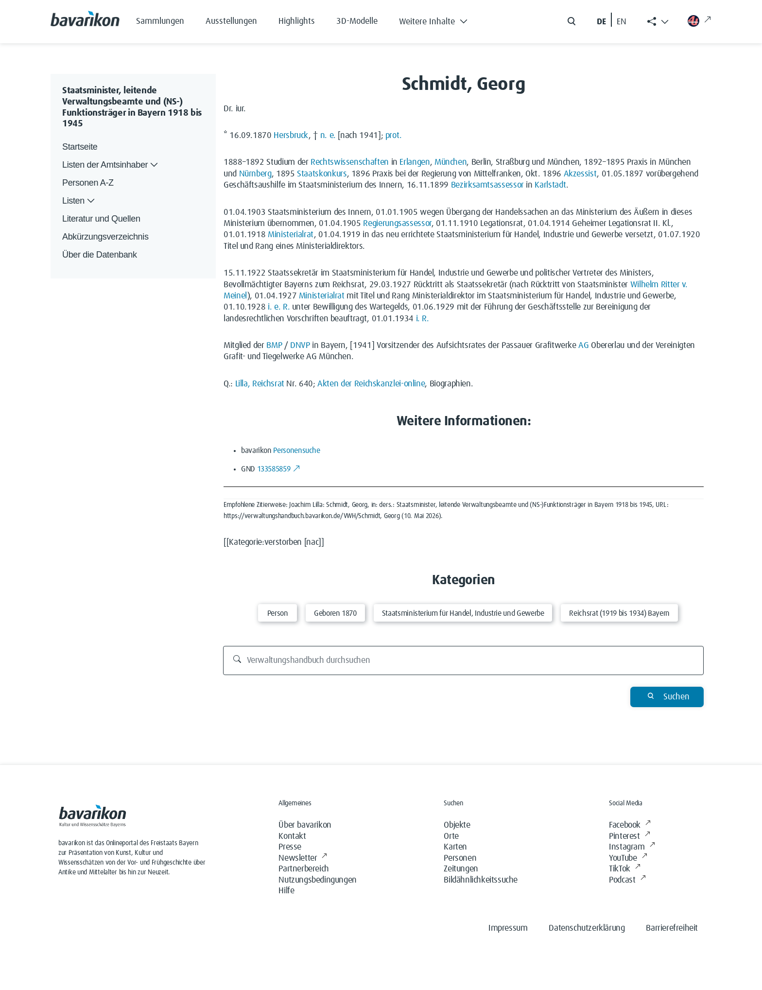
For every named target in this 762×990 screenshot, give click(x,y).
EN (621, 21)
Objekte (457, 825)
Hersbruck (291, 135)
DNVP (300, 345)
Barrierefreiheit (672, 928)
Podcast (627, 880)
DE (601, 21)
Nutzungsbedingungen (317, 880)
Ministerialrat (291, 234)
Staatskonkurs (321, 174)
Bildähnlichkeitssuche (481, 880)
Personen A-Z (88, 183)
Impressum (507, 928)
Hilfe (286, 890)
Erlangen (414, 162)
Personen (460, 858)
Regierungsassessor (397, 223)
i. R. (422, 318)
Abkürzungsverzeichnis (105, 237)
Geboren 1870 (335, 613)
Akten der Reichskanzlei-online (371, 384)
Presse (289, 847)
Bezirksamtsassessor (487, 185)
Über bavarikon (304, 825)
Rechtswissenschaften (350, 162)
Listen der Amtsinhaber (111, 165)
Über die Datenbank (99, 255)
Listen (79, 201)
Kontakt (292, 836)
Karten (455, 847)
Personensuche (296, 450)
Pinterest (629, 836)
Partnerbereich (303, 869)
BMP (274, 345)
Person (277, 613)
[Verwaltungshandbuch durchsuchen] (463, 660)
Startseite (79, 147)
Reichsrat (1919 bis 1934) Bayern (619, 613)
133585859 (278, 469)
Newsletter (302, 858)
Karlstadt (550, 185)
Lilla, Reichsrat (259, 384)
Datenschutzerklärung (586, 928)
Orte (451, 836)
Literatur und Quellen (101, 219)
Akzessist (580, 174)
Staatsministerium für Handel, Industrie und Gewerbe (463, 613)
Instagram (632, 847)
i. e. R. (279, 307)
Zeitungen (461, 869)
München (450, 162)
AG (583, 345)
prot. (393, 135)
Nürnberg (255, 174)
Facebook (629, 825)
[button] (440, 19)
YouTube (628, 858)
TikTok (624, 869)
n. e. (328, 135)
